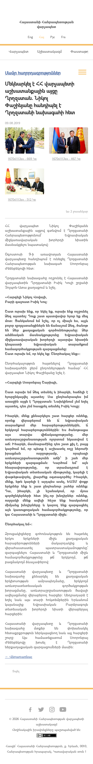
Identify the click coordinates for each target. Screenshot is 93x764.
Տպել (15, 671)
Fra (63, 37)
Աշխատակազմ (49, 51)
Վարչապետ (19, 51)
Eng (30, 37)
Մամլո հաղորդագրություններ (33, 73)
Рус (52, 37)
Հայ (41, 37)
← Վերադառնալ (18, 656)
